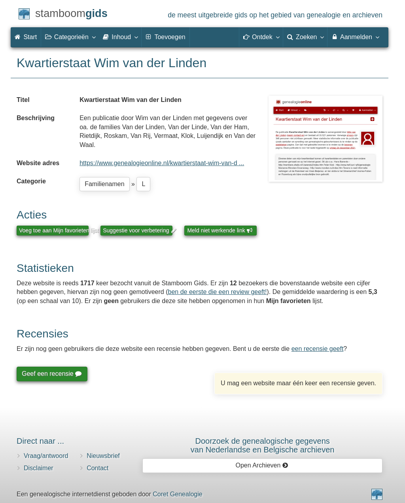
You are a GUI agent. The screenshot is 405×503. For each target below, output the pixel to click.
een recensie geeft (317, 348)
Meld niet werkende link (219, 230)
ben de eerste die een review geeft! (217, 291)
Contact (97, 468)
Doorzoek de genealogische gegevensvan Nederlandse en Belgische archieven (263, 445)
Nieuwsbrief (103, 455)
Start (26, 37)
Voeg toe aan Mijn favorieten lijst (54, 230)
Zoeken (305, 37)
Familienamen (104, 184)
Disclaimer (38, 468)
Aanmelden (355, 37)
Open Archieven (261, 465)
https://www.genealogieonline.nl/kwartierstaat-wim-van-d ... (161, 163)
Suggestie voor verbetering (137, 230)
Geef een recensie (51, 373)
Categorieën (70, 37)
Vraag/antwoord (46, 455)
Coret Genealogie (177, 494)
